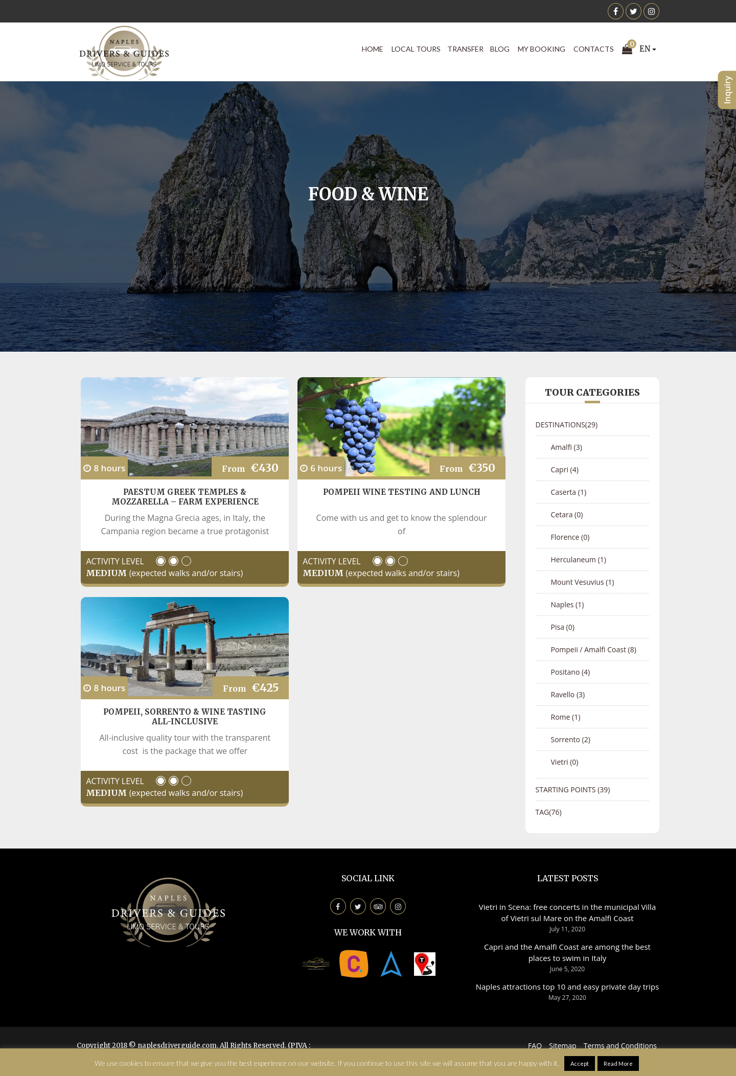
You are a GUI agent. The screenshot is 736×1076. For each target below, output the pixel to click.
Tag (549, 812)
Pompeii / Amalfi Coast (593, 649)
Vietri (565, 762)
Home (372, 48)
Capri (565, 469)
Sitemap (562, 1045)
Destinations (567, 424)
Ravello (568, 694)
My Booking (541, 48)
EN (647, 49)
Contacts (593, 48)
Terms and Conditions (620, 1045)
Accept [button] (579, 1063)
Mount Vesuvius (582, 582)
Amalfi (566, 447)
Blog (500, 48)
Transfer (465, 48)
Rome (566, 717)
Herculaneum (578, 559)
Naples (567, 604)
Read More (618, 1063)
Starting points (573, 789)
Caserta (569, 492)
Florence (570, 537)
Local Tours (416, 48)
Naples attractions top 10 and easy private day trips (567, 986)
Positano (570, 672)
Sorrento (570, 739)
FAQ (535, 1045)
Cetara (567, 514)
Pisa (562, 627)
